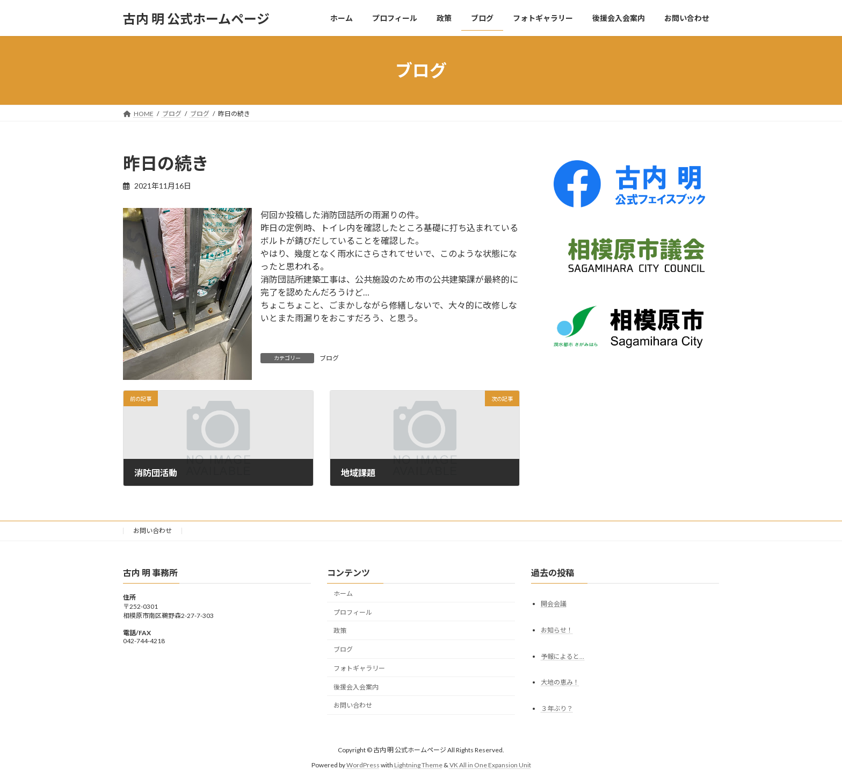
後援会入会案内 (356, 687)
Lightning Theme (418, 765)
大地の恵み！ (560, 683)
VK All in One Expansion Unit (490, 765)
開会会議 (554, 604)
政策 (339, 631)
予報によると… (562, 656)
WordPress (363, 765)
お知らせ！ (557, 630)
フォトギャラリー (359, 668)
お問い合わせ (152, 531)
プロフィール (352, 612)
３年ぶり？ (557, 709)
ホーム (343, 593)
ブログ (329, 358)
